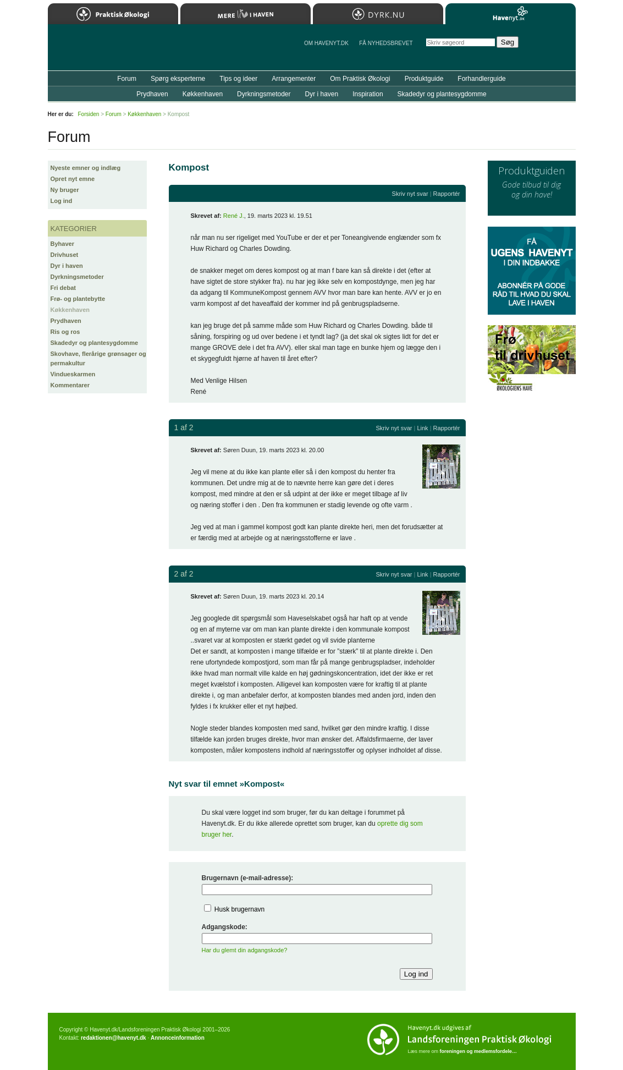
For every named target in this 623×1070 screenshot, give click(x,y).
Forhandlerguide (481, 79)
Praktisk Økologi (113, 13)
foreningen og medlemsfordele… (478, 1051)
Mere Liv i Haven (245, 13)
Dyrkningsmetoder (77, 276)
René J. (233, 215)
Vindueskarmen (73, 374)
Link (422, 428)
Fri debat (63, 287)
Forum (126, 79)
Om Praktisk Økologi (360, 79)
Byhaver (62, 243)
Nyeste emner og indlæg (86, 167)
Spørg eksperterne (178, 79)
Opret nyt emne (73, 178)
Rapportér (446, 193)
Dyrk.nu (378, 13)
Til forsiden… (95, 52)
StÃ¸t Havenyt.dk (551, 47)
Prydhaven (66, 320)
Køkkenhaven (70, 309)
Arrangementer (294, 79)
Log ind (62, 200)
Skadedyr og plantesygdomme (95, 342)
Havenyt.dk (510, 13)
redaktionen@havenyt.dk (113, 1038)
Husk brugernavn (239, 909)
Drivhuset (65, 254)
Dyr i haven (67, 265)
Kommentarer (70, 385)
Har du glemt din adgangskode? (245, 950)
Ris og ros (65, 331)
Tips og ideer (238, 79)
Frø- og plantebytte (78, 298)
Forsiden (89, 114)
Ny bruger (65, 189)
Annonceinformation (178, 1038)
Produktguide (424, 79)
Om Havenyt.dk (326, 43)
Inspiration (367, 94)
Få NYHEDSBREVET (385, 43)
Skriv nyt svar (410, 193)
